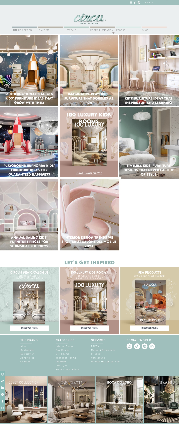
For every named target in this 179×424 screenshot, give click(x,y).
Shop (145, 30)
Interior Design (22, 30)
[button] (7, 304)
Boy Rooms (63, 350)
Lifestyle (70, 30)
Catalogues (98, 358)
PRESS (95, 346)
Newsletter (27, 354)
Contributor (27, 350)
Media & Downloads (103, 350)
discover (29, 328)
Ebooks (120, 30)
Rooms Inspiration (101, 30)
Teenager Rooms (66, 358)
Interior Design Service (105, 362)
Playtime (44, 30)
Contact (25, 362)
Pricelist (96, 354)
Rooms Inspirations (68, 369)
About (24, 346)
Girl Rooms (62, 354)
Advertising (27, 358)
